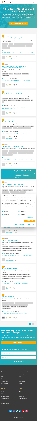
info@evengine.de (14, 227)
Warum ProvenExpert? (23, 371)
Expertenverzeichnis (23, 401)
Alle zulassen (29, 220)
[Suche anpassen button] (18, 31)
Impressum (4, 208)
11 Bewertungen (9, 58)
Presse (20, 391)
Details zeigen (30, 217)
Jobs (19, 378)
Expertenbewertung (23, 398)
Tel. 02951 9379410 (6, 107)
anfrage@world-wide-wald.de (18, 159)
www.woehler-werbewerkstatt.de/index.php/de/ (25, 255)
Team (20, 376)
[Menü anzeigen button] (33, 2)
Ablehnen (31, 224)
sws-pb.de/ (21, 227)
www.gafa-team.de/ (23, 313)
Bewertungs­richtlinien (5, 403)
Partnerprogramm (4, 381)
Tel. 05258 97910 (5, 313)
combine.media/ (24, 283)
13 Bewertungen (9, 232)
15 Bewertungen (9, 260)
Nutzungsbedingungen (15, 414)
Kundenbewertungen (5, 398)
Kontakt (20, 383)
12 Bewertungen (9, 85)
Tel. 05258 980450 (6, 52)
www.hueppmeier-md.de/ (27, 52)
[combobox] (18, 353)
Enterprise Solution (5, 378)
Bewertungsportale (5, 396)
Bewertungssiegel (4, 371)
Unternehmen (21, 374)
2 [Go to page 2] (33, 324)
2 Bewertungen (9, 318)
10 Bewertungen (9, 288)
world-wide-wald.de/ (29, 159)
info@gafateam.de (14, 313)
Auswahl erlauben (20, 224)
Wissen (2, 391)
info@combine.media (16, 283)
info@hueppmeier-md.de (16, 52)
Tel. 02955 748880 (6, 227)
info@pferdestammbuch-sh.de (8, 133)
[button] (9, 56)
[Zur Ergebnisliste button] (18, 361)
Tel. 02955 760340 (6, 80)
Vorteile (2, 376)
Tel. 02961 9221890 (6, 159)
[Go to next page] (35, 324)
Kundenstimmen (22, 381)
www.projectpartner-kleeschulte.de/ (9, 108)
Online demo (21, 396)
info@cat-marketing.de (15, 80)
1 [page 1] (30, 324)
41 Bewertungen (9, 138)
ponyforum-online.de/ (20, 133)
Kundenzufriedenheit (5, 401)
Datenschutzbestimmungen (13, 208)
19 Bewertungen (9, 165)
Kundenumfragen (4, 374)
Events (2, 405)
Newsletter (21, 393)
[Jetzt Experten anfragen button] (18, 23)
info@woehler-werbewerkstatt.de (9, 255)
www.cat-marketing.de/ (26, 80)
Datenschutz (22, 414)
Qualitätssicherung (15, 416)
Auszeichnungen (4, 383)
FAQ (2, 393)
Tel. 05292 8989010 (6, 283)
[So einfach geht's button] (18, 342)
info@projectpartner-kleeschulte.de (19, 107)
